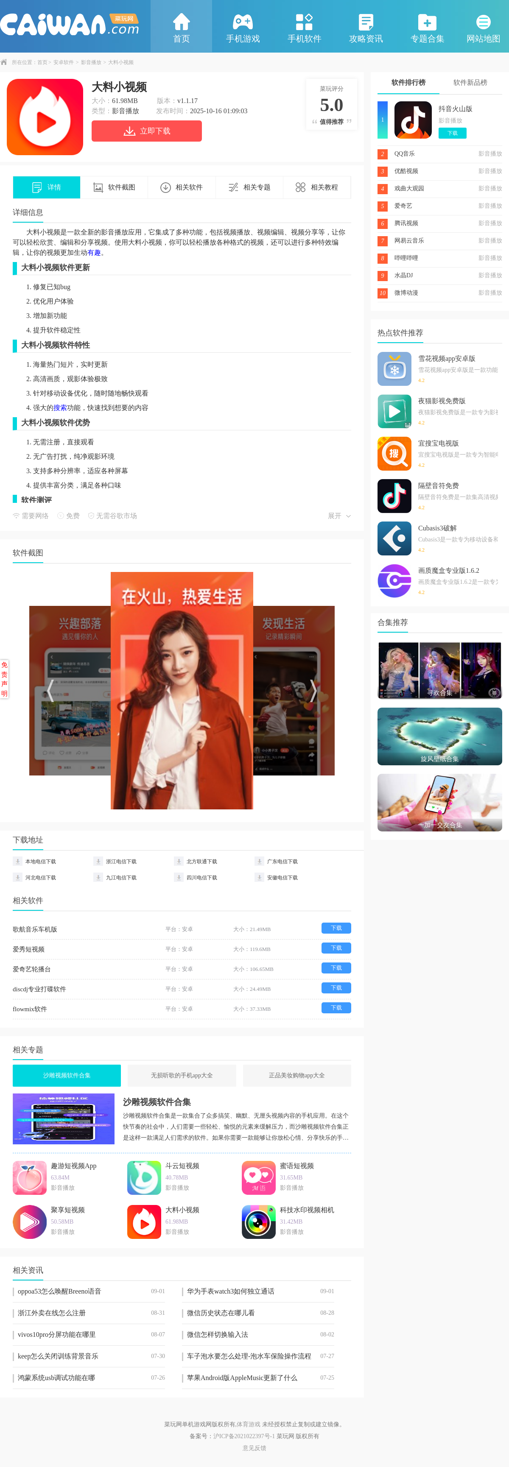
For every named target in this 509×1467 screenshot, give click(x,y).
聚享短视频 (68, 1209)
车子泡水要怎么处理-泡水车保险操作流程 (260, 1356)
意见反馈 (254, 1448)
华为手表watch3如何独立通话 (260, 1291)
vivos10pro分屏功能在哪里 (91, 1334)
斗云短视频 (182, 1165)
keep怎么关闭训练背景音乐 (91, 1356)
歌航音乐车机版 (35, 929)
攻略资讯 (366, 27)
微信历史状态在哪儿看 (260, 1313)
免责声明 (4, 679)
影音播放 (91, 62)
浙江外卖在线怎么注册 (91, 1313)
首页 (181, 27)
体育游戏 (248, 1424)
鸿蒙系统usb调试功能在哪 (91, 1378)
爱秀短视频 (29, 949)
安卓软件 (63, 62)
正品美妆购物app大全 (297, 1075)
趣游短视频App (74, 1165)
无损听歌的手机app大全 (182, 1075)
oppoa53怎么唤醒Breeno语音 (91, 1291)
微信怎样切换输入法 (260, 1334)
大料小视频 (182, 1209)
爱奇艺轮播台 (32, 969)
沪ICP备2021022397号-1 (244, 1436)
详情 (46, 187)
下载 (336, 928)
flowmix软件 (30, 1009)
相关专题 (249, 187)
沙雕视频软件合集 (67, 1075)
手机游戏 (243, 27)
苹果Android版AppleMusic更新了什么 (260, 1378)
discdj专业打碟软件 (39, 989)
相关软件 (181, 187)
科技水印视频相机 (307, 1209)
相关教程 (317, 187)
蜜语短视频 (297, 1165)
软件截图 (114, 187)
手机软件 (305, 27)
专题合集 (428, 27)
